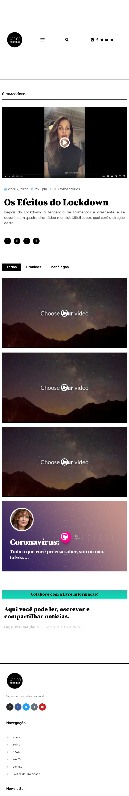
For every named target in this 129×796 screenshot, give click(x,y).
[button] (42, 39)
